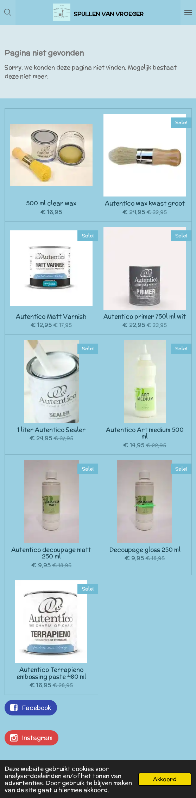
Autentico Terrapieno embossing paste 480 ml (51, 673)
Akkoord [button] (165, 779)
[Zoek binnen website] (7, 12)
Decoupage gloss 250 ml (145, 550)
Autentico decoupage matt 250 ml (51, 553)
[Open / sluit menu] (188, 12)
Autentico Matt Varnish (51, 316)
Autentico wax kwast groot (145, 203)
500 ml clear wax (51, 203)
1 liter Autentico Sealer (51, 430)
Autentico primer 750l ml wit (144, 316)
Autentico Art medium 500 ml (145, 433)
